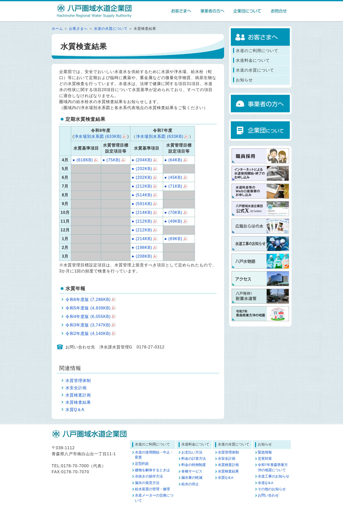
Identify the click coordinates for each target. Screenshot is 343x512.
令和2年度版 (88, 333)
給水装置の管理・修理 (152, 489)
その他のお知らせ (272, 489)
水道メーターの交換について (154, 497)
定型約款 (142, 463)
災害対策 (265, 458)
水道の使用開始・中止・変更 (154, 454)
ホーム (57, 29)
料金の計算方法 (193, 458)
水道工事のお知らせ (273, 476)
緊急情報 (265, 452)
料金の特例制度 (193, 465)
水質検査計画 (78, 395)
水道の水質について (111, 29)
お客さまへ (78, 29)
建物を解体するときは (152, 470)
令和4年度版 (88, 316)
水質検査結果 (78, 402)
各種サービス (191, 471)
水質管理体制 (78, 380)
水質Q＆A (74, 409)
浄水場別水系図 (98, 136)
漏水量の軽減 (191, 477)
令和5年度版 (88, 308)
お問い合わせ (268, 495)
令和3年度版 (88, 325)
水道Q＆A (265, 483)
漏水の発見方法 (147, 483)
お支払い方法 (191, 452)
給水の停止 (190, 484)
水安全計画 (76, 388)
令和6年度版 (88, 299)
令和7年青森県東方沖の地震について (273, 467)
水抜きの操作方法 (149, 476)
